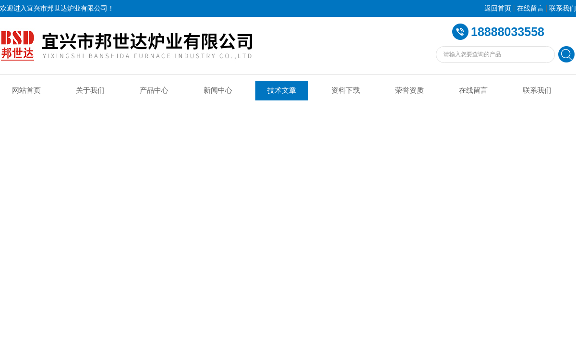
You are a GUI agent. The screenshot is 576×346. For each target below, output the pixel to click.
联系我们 (562, 8)
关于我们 (90, 90)
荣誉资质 (409, 90)
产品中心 (154, 90)
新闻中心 (218, 90)
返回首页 (497, 8)
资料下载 (345, 90)
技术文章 (281, 90)
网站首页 (26, 90)
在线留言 (530, 8)
